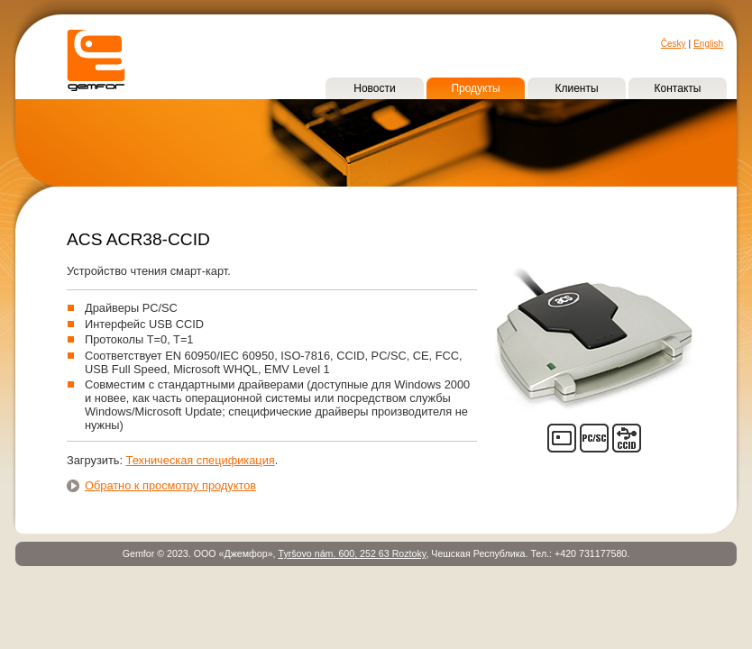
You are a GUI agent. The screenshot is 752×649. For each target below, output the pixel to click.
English (708, 44)
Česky (673, 44)
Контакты (678, 88)
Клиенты (576, 88)
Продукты (475, 88)
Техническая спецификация (200, 460)
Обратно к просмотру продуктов (170, 485)
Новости (374, 88)
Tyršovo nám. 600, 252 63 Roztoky (352, 553)
